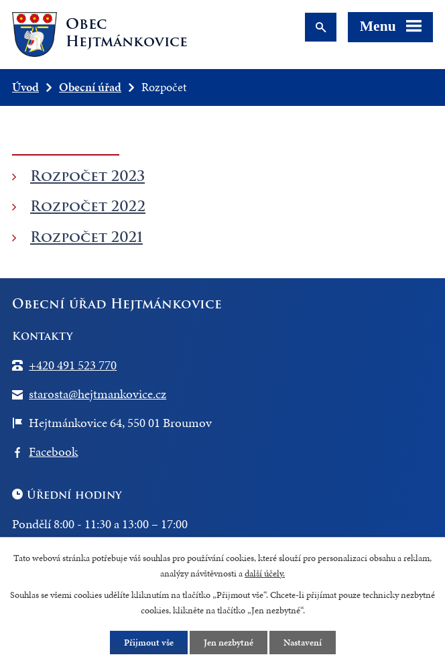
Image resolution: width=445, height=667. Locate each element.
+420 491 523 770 (73, 365)
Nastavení (302, 642)
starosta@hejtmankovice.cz (97, 394)
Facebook (53, 451)
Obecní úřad (90, 86)
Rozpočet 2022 (87, 206)
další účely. (265, 573)
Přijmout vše (149, 642)
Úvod (25, 86)
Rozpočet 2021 (86, 237)
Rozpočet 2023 (87, 176)
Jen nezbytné (228, 642)
